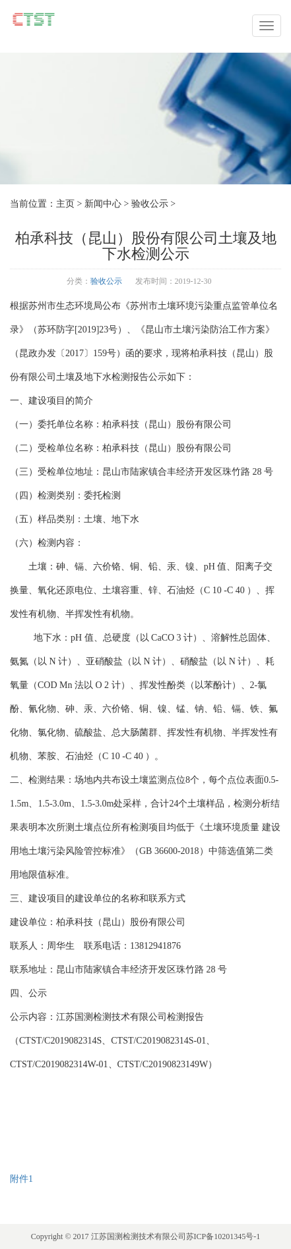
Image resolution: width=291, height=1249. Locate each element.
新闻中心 (102, 204)
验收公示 (149, 204)
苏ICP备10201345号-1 (223, 1236)
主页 (65, 204)
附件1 (21, 1179)
